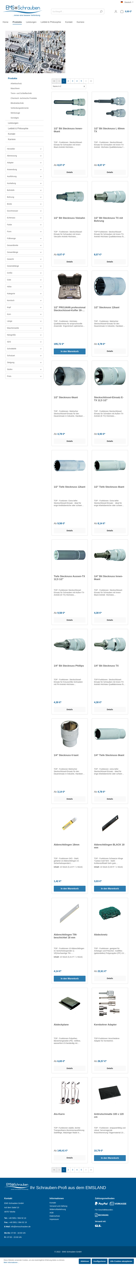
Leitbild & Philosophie (18, 128)
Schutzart (24, 355)
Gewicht (24, 259)
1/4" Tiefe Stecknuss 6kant (109, 755)
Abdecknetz (100, 934)
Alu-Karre (59, 1114)
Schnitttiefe (24, 349)
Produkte (12, 78)
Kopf (24, 307)
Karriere (12, 139)
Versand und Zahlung (58, 1206)
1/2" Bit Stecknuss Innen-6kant (68, 130)
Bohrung (24, 197)
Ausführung (24, 176)
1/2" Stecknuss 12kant (106, 307)
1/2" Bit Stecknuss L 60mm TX (109, 130)
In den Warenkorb (70, 351)
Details (70, 172)
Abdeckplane (61, 1024)
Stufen (24, 369)
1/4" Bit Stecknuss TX (106, 665)
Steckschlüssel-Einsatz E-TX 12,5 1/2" (109, 399)
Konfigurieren (100, 1261)
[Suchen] (101, 11)
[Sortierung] (69, 86)
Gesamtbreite (24, 245)
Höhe (24, 287)
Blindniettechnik (17, 103)
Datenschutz (55, 1216)
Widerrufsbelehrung (58, 1209)
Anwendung (24, 169)
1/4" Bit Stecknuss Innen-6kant (108, 578)
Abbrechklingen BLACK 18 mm (109, 846)
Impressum (54, 1219)
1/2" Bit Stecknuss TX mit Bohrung (108, 219)
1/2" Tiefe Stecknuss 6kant (109, 487)
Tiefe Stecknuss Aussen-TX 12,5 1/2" (69, 578)
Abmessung (24, 156)
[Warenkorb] (126, 11)
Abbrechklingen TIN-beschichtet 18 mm (65, 936)
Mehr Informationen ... (11, 1262)
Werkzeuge (15, 113)
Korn (24, 314)
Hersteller (24, 149)
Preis (24, 376)
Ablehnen (84, 1261)
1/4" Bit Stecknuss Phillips (69, 665)
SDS (24, 342)
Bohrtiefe (24, 190)
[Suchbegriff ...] (74, 11)
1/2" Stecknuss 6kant (66, 397)
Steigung (24, 362)
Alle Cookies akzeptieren (121, 1261)
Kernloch (24, 300)
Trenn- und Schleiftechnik (21, 93)
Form (24, 231)
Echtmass (24, 218)
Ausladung (24, 183)
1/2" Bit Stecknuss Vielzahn (69, 218)
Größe (24, 273)
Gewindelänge (24, 266)
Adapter (24, 163)
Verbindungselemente (20, 108)
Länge (24, 321)
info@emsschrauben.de (21, 1227)
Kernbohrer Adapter (105, 1024)
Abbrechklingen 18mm (66, 844)
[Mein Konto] (116, 11)
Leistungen (13, 123)
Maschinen (15, 88)
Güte (24, 280)
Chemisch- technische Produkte (24, 98)
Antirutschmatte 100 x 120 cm (109, 1115)
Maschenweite (24, 328)
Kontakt (11, 134)
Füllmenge (24, 238)
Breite (24, 204)
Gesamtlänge (24, 252)
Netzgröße (24, 335)
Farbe (24, 225)
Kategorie (24, 293)
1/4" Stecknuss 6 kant (66, 755)
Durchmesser (24, 211)
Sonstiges (15, 118)
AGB (52, 1213)
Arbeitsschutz (16, 83)
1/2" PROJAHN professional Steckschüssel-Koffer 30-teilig (70, 309)
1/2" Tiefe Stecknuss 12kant (69, 487)
